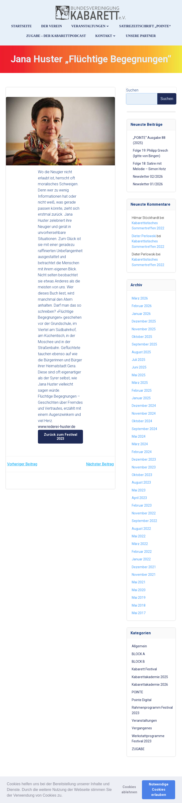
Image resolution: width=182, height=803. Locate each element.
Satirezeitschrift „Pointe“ (145, 26)
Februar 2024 (142, 452)
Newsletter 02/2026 (148, 176)
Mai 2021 (139, 582)
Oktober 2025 (142, 337)
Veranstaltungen (90, 26)
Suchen (132, 90)
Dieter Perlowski (144, 236)
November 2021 (144, 574)
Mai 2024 (139, 436)
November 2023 (144, 467)
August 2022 (141, 529)
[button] (64, 795)
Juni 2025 (139, 367)
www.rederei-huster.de (56, 426)
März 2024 (140, 444)
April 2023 (139, 498)
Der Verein (51, 26)
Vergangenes (142, 728)
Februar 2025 (142, 390)
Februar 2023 (142, 505)
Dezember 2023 (144, 459)
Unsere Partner (141, 36)
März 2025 (140, 383)
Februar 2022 (142, 551)
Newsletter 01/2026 (148, 184)
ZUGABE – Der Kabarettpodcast (56, 36)
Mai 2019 (139, 597)
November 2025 (144, 329)
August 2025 (141, 352)
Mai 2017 (139, 613)
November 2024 (144, 413)
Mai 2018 (139, 605)
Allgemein (139, 646)
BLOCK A (138, 654)
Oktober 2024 (142, 421)
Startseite (21, 26)
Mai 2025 (139, 375)
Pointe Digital (141, 700)
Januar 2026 (141, 314)
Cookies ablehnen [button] (129, 789)
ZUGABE (138, 749)
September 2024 (144, 429)
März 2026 (140, 298)
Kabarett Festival (144, 669)
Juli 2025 (138, 360)
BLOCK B (138, 661)
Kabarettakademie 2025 (150, 677)
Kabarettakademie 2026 (150, 684)
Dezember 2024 (144, 406)
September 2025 (144, 344)
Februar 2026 (142, 306)
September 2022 (144, 521)
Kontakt (105, 36)
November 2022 (144, 513)
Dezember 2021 (144, 567)
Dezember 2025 (144, 321)
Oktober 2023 (142, 475)
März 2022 (140, 544)
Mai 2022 (139, 536)
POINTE (137, 692)
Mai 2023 (139, 490)
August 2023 (141, 482)
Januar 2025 (141, 398)
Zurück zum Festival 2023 (60, 436)
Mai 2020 (139, 590)
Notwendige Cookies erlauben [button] (158, 789)
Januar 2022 (141, 559)
